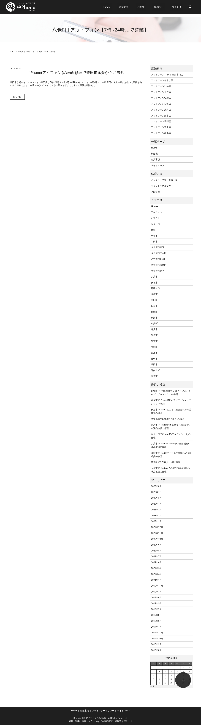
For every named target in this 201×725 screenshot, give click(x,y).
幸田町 (154, 300)
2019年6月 (156, 597)
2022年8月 (156, 550)
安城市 (154, 282)
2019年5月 (156, 603)
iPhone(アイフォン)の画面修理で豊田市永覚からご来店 (76, 72)
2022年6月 (156, 562)
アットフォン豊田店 (161, 127)
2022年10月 (157, 539)
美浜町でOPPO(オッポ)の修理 (165, 462)
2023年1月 (156, 521)
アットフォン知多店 (161, 115)
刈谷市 (154, 235)
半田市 (154, 241)
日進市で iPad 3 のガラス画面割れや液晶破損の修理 (171, 411)
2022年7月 (156, 556)
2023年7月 (156, 492)
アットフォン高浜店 (161, 133)
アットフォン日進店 (161, 104)
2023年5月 (156, 498)
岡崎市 (154, 294)
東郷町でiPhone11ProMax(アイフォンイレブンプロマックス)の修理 (171, 392)
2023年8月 (156, 486)
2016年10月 (157, 638)
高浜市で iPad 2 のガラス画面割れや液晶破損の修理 (171, 455)
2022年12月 (157, 527)
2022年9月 (156, 545)
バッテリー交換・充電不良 (164, 180)
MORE (17, 96)
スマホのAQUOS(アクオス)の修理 (167, 419)
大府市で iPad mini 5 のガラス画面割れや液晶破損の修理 (170, 426)
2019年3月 (156, 609)
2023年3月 (156, 509)
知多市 (154, 335)
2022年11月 (157, 533)
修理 (153, 230)
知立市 (154, 341)
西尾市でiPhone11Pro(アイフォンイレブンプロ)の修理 (171, 402)
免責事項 (178, 7)
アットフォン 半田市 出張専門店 (167, 74)
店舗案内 (134, 7)
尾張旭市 (155, 288)
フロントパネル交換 (161, 186)
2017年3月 (156, 615)
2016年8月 (156, 650)
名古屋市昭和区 (158, 259)
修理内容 (162, 7)
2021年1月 (156, 580)
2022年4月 (156, 574)
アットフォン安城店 (161, 98)
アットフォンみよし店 (162, 80)
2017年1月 (156, 627)
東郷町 (154, 323)
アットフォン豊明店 (161, 121)
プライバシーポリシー (103, 710)
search (190, 7)
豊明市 (154, 358)
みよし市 (155, 224)
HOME (121, 7)
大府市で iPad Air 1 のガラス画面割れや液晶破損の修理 (170, 445)
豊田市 (154, 364)
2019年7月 (156, 591)
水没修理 (155, 191)
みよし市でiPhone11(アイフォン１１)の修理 (170, 436)
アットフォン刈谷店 (161, 86)
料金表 (149, 7)
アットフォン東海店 (161, 109)
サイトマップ (157, 165)
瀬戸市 (154, 329)
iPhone (154, 206)
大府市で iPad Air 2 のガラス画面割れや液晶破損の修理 (170, 470)
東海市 (154, 317)
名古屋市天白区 (158, 253)
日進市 (154, 306)
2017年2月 (156, 621)
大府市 (154, 276)
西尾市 (154, 352)
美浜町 (154, 347)
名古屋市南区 (157, 247)
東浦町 (154, 312)
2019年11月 (157, 586)
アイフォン (156, 212)
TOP (11, 51)
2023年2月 (156, 515)
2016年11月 (157, 632)
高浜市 (154, 376)
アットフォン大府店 (161, 92)
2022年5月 (156, 568)
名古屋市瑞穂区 (158, 265)
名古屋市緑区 (157, 271)
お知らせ (155, 218)
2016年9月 (156, 644)
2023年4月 (156, 504)
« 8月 (152, 686)
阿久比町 (155, 370)
